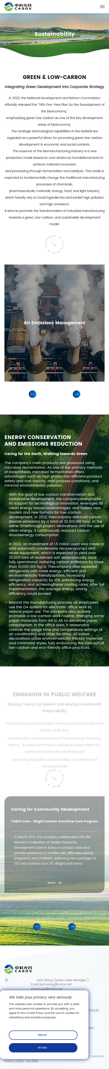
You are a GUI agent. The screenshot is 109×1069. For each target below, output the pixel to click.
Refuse (42, 1035)
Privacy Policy (14, 1061)
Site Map (31, 1061)
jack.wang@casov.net (56, 984)
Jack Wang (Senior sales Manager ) (60, 980)
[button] (32, 394)
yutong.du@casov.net (47, 989)
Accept (42, 1048)
